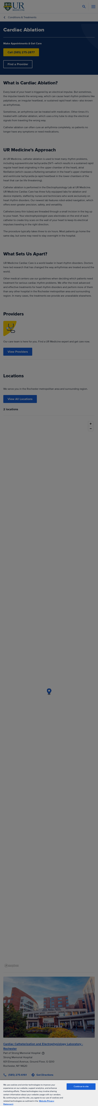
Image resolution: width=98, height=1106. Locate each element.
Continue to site (81, 1086)
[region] (49, 1093)
